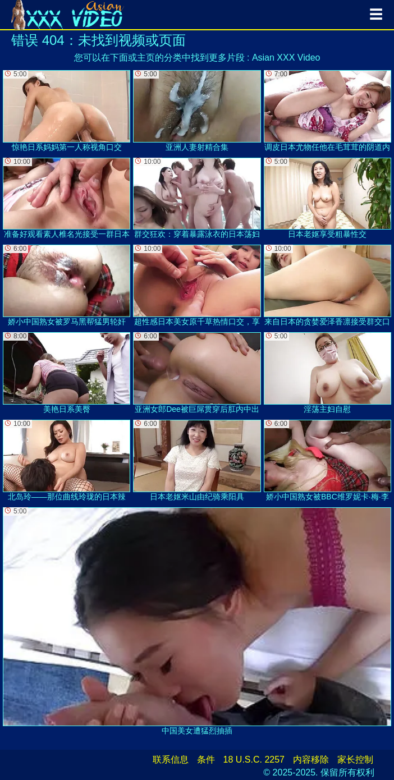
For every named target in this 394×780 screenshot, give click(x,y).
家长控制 (355, 759)
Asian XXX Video (286, 57)
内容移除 (311, 759)
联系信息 (171, 759)
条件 (206, 759)
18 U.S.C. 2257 (254, 759)
